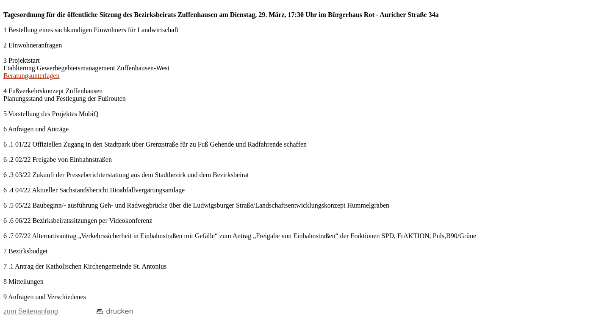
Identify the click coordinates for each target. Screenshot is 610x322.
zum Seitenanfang (30, 311)
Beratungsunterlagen (31, 75)
